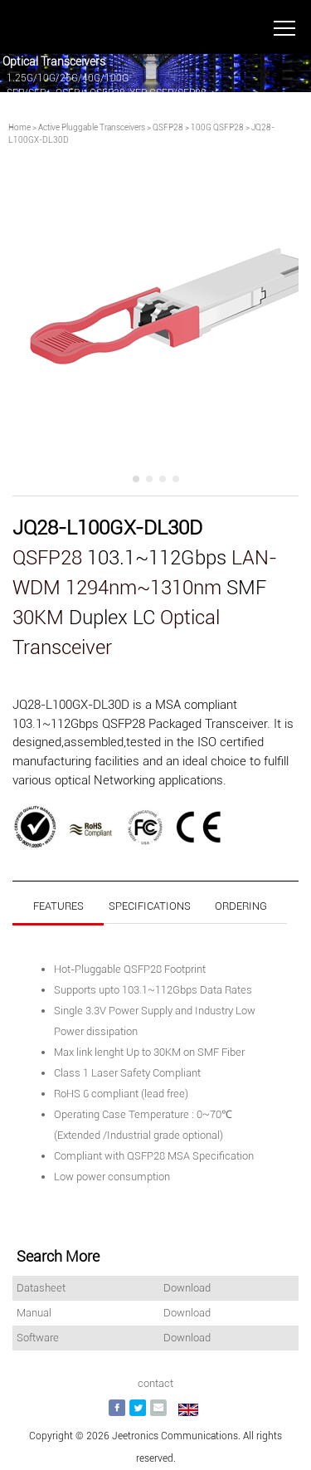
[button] (136, 479)
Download (187, 1288)
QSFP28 (168, 127)
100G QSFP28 (217, 127)
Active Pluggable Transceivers (91, 127)
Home (19, 127)
